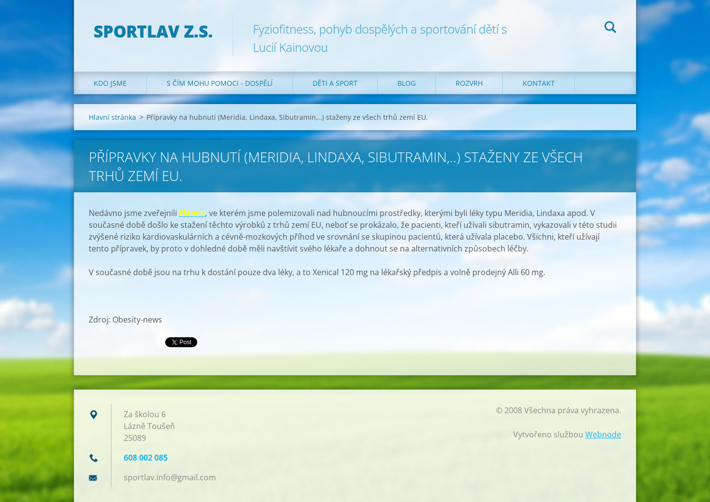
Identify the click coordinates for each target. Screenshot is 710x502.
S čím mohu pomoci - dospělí (220, 83)
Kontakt (539, 83)
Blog (406, 83)
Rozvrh (469, 83)
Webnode (603, 434)
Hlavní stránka (112, 117)
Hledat (610, 28)
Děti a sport (335, 83)
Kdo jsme (110, 83)
